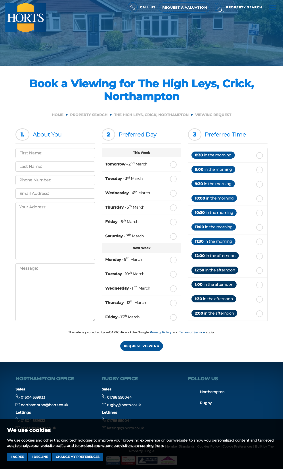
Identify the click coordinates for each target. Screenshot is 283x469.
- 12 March (125, 302)
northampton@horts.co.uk (41, 405)
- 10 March (124, 273)
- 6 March (121, 221)
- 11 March (127, 287)
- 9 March (123, 259)
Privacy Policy (161, 332)
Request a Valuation (184, 8)
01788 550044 (117, 397)
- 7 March (124, 235)
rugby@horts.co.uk (121, 405)
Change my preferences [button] (77, 457)
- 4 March (127, 192)
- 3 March (124, 178)
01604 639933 (30, 397)
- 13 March (122, 316)
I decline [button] (40, 457)
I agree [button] (17, 457)
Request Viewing (141, 346)
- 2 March (126, 163)
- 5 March (124, 206)
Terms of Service (192, 332)
